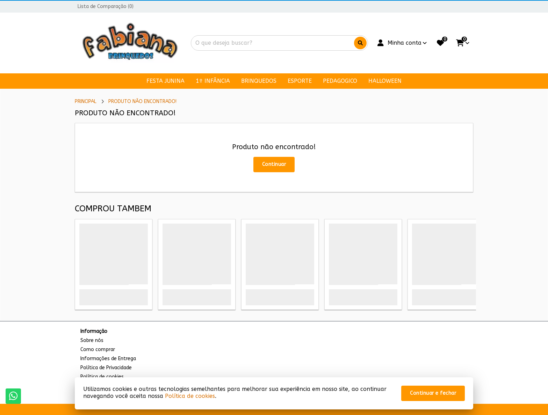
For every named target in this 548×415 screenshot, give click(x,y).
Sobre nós (91, 340)
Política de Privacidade (106, 368)
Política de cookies (190, 396)
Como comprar (97, 349)
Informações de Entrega (108, 359)
